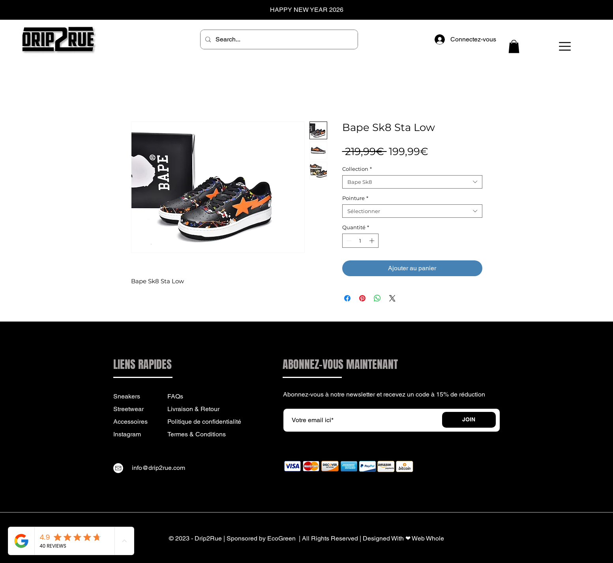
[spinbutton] (360, 240)
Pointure (355, 198)
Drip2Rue (208, 538)
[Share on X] (392, 298)
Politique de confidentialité (204, 421)
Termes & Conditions (196, 434)
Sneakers (126, 396)
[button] (513, 46)
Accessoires (130, 421)
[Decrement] (348, 240)
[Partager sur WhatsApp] (377, 298)
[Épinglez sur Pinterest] (362, 298)
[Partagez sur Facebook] (347, 298)
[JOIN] (469, 420)
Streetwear (128, 409)
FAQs (175, 396)
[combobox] (412, 182)
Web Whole (428, 538)
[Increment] (372, 240)
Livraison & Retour (193, 409)
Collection (357, 169)
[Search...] (278, 39)
